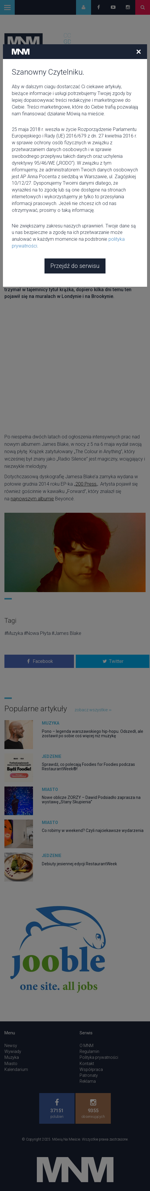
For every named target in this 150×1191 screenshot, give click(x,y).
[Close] (138, 51)
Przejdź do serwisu (75, 265)
